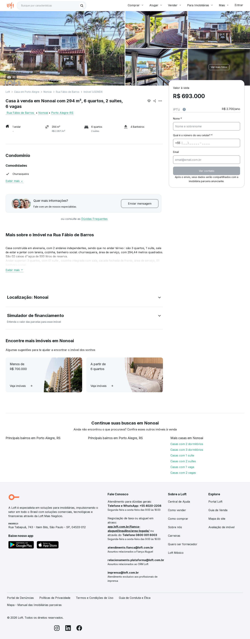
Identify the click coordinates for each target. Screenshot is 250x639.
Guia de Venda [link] (217, 510)
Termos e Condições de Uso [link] (94, 598)
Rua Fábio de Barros (67, 91)
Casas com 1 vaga (182, 467)
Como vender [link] (177, 510)
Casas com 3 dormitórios (186, 449)
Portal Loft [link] (215, 501)
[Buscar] (82, 5)
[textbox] (51, 5)
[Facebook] (79, 628)
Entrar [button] (239, 5)
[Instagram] (57, 628)
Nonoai (48, 91)
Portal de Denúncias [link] (20, 598)
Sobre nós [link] (175, 527)
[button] (84, 298)
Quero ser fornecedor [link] (182, 544)
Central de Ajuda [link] (179, 501)
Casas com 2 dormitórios (186, 444)
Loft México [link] (175, 552)
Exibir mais (14, 181)
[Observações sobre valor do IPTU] (184, 109)
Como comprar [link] (178, 518)
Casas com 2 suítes (183, 461)
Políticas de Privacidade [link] (54, 598)
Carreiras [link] (174, 535)
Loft (8, 91)
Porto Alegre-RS (62, 112)
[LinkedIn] (68, 628)
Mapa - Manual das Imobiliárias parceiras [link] (34, 605)
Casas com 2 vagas (183, 472)
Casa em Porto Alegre (26, 91)
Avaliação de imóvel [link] (221, 527)
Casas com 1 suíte (182, 455)
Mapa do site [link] (216, 518)
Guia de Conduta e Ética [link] (134, 598)
